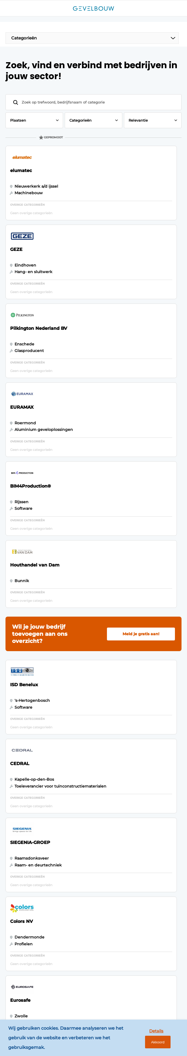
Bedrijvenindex (84, 797)
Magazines (79, 776)
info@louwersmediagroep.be (46, 977)
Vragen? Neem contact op (131, 730)
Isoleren (20, 824)
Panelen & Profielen (31, 787)
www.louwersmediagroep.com (48, 999)
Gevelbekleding (28, 776)
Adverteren (80, 787)
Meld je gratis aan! (141, 403)
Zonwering (23, 814)
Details (139, 1038)
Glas (16, 835)
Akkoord (164, 1039)
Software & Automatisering (27, 800)
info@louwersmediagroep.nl (45, 907)
